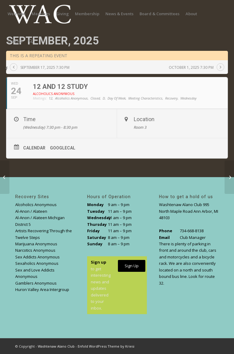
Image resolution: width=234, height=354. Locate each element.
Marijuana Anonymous (36, 244)
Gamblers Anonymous (36, 283)
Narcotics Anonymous (35, 250)
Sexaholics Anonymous (36, 263)
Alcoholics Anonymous (36, 204)
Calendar (34, 147)
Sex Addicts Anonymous (37, 257)
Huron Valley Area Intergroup (42, 289)
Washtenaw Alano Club (56, 346)
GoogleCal (62, 147)
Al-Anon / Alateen (31, 211)
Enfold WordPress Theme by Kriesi (106, 346)
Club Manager (193, 237)
